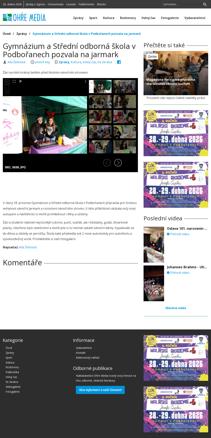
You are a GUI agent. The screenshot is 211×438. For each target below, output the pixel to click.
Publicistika (12, 372)
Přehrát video (178, 234)
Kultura (108, 18)
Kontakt (81, 352)
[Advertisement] (71, 185)
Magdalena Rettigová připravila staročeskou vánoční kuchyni (170, 82)
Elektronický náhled (87, 357)
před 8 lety (42, 62)
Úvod (7, 34)
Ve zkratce (105, 62)
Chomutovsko (55, 4)
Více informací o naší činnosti (100, 390)
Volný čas (148, 18)
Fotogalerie (170, 18)
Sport (93, 18)
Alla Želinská (17, 62)
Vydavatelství (194, 18)
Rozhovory (128, 18)
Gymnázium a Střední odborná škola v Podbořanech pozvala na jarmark (87, 34)
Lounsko (71, 4)
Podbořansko (86, 4)
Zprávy (78, 18)
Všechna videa (175, 308)
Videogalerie (13, 387)
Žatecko (101, 4)
